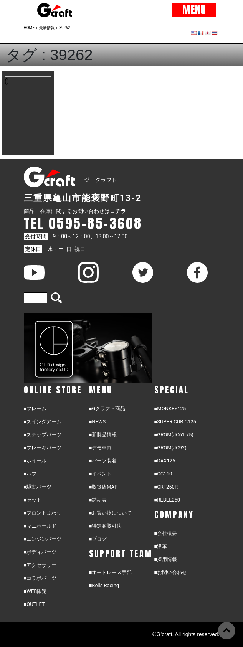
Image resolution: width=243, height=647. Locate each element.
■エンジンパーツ (43, 539)
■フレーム (35, 408)
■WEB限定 (35, 591)
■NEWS (97, 421)
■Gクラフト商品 (107, 408)
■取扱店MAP (103, 487)
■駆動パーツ (38, 487)
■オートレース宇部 (110, 572)
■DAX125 (164, 461)
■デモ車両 (100, 448)
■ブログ (98, 539)
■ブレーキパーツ (43, 448)
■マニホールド (40, 526)
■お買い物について (110, 513)
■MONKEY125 (170, 408)
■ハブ (30, 474)
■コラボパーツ (40, 578)
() (7, 81)
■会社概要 (165, 533)
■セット (33, 500)
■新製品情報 (103, 434)
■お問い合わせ (170, 572)
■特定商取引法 (105, 526)
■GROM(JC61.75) (173, 434)
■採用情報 (165, 559)
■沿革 (160, 546)
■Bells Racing (104, 585)
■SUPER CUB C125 (175, 421)
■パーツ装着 (103, 461)
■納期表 (98, 500)
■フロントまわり (43, 513)
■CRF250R (166, 487)
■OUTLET (34, 604)
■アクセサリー (40, 565)
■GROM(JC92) (170, 448)
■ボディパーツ (40, 552)
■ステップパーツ (43, 434)
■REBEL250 (167, 500)
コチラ (118, 211)
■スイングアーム (43, 421)
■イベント (100, 474)
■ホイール (35, 461)
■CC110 (163, 474)
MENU (194, 10)
